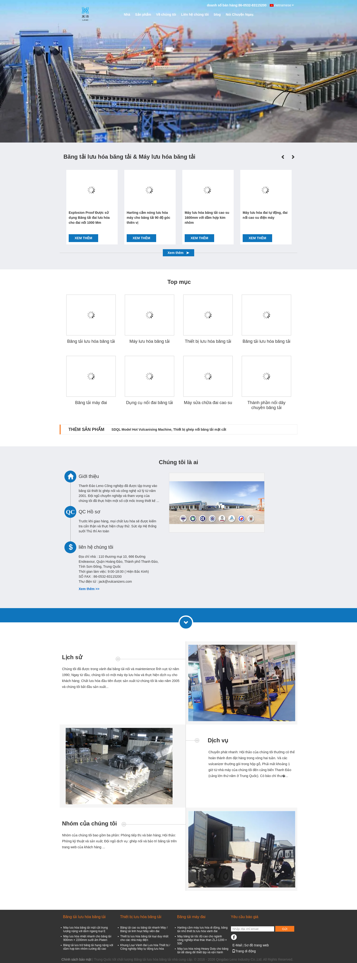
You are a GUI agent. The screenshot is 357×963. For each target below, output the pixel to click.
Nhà (127, 14)
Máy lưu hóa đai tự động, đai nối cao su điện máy (265, 215)
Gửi (284, 929)
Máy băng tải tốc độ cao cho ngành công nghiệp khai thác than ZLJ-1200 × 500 (202, 940)
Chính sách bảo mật (76, 959)
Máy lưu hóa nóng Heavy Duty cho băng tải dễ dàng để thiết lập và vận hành (202, 950)
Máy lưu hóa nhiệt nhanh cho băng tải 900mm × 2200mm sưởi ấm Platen (87, 938)
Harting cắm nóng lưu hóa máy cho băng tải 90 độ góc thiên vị (148, 217)
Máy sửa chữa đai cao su (208, 402)
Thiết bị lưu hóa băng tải (208, 341)
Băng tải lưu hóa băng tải (91, 341)
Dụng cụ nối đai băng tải (149, 402)
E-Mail (237, 945)
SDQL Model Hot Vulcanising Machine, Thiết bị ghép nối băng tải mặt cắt (168, 429)
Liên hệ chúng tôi (195, 14)
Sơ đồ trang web (256, 945)
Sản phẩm (143, 14)
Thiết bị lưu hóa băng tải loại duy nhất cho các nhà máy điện (144, 938)
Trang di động (244, 951)
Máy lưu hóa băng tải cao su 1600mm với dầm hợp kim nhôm (207, 217)
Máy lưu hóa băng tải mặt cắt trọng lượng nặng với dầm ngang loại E (85, 929)
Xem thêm (83, 238)
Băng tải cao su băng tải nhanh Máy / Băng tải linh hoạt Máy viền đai (144, 929)
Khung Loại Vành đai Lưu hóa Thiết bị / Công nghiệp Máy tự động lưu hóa (145, 947)
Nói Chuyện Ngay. (240, 14)
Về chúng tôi (166, 14)
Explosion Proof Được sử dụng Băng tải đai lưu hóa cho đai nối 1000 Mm (89, 217)
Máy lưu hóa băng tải (149, 341)
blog (217, 14)
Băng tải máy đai (91, 402)
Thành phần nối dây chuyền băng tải (266, 405)
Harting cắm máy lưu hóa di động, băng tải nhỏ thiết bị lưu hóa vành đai (202, 929)
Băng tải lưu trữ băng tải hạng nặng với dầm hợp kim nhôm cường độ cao (88, 947)
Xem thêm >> (89, 589)
